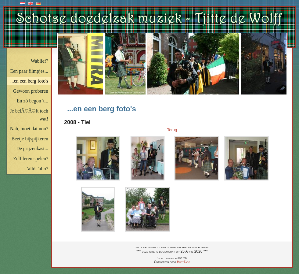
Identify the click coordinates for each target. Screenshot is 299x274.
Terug (172, 130)
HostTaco (183, 262)
